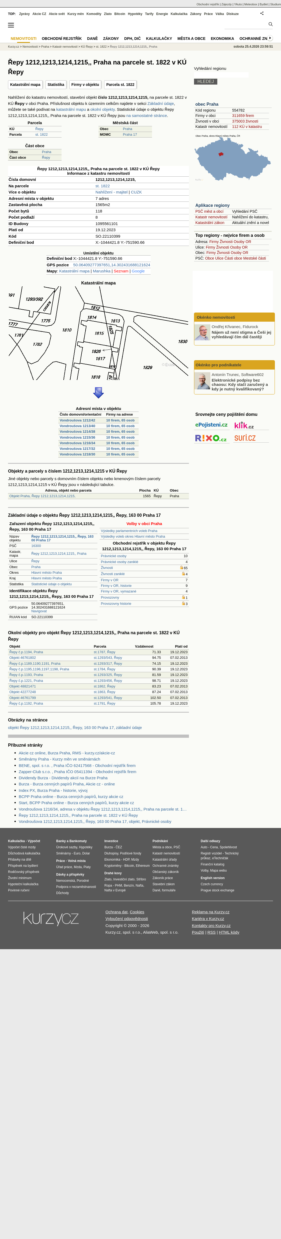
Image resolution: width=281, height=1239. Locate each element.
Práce (208, 14)
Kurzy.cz (13, 46)
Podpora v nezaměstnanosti (76, 887)
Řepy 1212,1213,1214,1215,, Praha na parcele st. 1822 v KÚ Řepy (78, 815)
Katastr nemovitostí (211, 217)
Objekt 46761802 (22, 658)
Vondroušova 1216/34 (77, 443)
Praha (127, 129)
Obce (209, 258)
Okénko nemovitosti (215, 317)
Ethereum (143, 866)
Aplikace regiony (212, 205)
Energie (162, 14)
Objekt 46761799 (22, 698)
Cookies (137, 912)
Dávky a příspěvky (70, 874)
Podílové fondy (130, 853)
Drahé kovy (113, 873)
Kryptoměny (112, 866)
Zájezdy (226, 4)
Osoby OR (242, 242)
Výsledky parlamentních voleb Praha (129, 531)
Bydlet (264, 4)
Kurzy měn (75, 14)
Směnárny (63, 853)
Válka (219, 14)
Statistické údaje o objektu (51, 584)
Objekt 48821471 (22, 686)
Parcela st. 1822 (120, 84)
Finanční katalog (212, 864)
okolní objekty (102, 109)
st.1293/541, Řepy (108, 698)
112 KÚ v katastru (247, 126)
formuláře (169, 890)
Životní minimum (20, 878)
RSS (211, 932)
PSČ (177, 847)
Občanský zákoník (166, 872)
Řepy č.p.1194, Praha (26, 652)
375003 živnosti (245, 121)
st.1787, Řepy (104, 652)
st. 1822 (41, 134)
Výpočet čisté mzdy (22, 847)
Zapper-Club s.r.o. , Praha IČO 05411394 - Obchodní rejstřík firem (77, 771)
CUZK (136, 192)
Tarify (149, 14)
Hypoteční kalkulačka (23, 884)
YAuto (238, 4)
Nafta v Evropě (115, 890)
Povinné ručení (18, 890)
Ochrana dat (116, 912)
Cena (214, 847)
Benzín (129, 885)
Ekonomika (222, 38)
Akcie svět (57, 14)
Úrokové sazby (66, 847)
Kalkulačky (159, 38)
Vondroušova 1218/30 (77, 454)
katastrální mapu (71, 109)
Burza (108, 847)
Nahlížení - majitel (112, 192)
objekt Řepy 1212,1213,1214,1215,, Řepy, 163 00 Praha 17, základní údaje (75, 727)
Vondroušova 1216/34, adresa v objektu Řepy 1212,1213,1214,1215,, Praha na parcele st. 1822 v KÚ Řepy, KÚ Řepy (104, 809)
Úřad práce (64, 867)
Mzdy (135, 859)
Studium (275, 4)
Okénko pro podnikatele (218, 365)
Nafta (139, 885)
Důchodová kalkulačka (24, 853)
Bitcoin (119, 14)
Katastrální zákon (209, 223)
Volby (204, 870)
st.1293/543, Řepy (108, 658)
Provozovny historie (116, 604)
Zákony (195, 14)
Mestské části (254, 258)
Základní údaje (160, 103)
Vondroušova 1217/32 (77, 449)
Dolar (86, 853)
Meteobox (250, 4)
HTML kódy (229, 932)
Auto (204, 847)
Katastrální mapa (25, 84)
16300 (36, 546)
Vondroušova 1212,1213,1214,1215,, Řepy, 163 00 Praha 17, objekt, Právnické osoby (95, 821)
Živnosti (107, 568)
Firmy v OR (110, 580)
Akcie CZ (39, 14)
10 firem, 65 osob (120, 420)
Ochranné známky (259, 38)
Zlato (108, 14)
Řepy (39, 129)
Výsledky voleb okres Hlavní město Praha (133, 536)
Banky (61, 841)
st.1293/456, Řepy (108, 681)
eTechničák (220, 858)
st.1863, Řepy (104, 692)
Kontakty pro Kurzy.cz (211, 925)
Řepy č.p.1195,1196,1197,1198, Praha (39, 669)
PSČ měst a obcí (209, 211)
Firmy (214, 242)
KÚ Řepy (87, 46)
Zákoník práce (163, 878)
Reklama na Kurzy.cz (211, 912)
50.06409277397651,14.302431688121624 (111, 265)
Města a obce (191, 38)
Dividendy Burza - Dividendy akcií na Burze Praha (63, 778)
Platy (87, 867)
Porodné (83, 881)
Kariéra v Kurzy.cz (208, 918)
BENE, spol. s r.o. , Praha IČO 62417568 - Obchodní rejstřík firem (77, 765)
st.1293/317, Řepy (108, 664)
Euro (77, 853)
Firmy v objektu (85, 84)
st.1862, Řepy (104, 686)
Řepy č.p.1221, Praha (26, 681)
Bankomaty (78, 841)
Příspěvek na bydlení (23, 866)
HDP (126, 859)
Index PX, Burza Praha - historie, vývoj (53, 790)
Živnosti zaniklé (113, 574)
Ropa (108, 885)
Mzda (78, 867)
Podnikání (160, 841)
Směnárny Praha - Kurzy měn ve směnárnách (59, 759)
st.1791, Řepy (104, 703)
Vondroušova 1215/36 (77, 437)
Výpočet (34, 841)
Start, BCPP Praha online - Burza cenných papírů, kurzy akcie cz (76, 802)
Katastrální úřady (165, 859)
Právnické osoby (113, 556)
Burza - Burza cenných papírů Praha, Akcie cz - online (67, 784)
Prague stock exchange (217, 890)
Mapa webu (218, 870)
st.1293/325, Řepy (108, 675)
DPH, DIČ (132, 38)
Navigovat (39, 611)
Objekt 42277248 (22, 692)
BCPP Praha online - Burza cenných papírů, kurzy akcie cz (71, 796)
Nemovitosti (30, 46)
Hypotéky (135, 14)
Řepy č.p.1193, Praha (26, 675)
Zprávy (24, 14)
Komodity (93, 14)
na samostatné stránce (146, 115)
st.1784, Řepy (104, 669)
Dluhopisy (111, 853)
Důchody (62, 893)
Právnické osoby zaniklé (119, 562)
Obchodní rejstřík (208, 4)
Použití (198, 932)
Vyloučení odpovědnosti (126, 918)
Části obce (233, 258)
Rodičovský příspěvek (23, 872)
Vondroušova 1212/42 (77, 420)
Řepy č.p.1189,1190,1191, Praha (34, 664)
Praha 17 (130, 134)
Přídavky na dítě (19, 859)
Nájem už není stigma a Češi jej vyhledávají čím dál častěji (241, 334)
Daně (92, 38)
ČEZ (119, 847)
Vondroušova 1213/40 (77, 426)
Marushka (102, 271)
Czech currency (212, 884)
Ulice (219, 258)
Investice (111, 841)
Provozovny (110, 597)
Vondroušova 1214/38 (77, 432)
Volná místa (76, 861)
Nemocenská (65, 881)
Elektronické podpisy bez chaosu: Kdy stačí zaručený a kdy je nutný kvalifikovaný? (240, 384)
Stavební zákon (164, 884)
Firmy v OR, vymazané (118, 591)
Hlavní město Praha (46, 573)
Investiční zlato (123, 879)
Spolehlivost (228, 847)
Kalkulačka (179, 14)
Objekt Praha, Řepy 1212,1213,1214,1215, (42, 496)
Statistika (56, 84)
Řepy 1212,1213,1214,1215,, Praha (58, 554)
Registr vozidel (211, 853)
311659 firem (243, 115)
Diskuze (233, 14)
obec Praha (206, 104)
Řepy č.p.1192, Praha (26, 703)
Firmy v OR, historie (116, 586)
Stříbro (141, 879)
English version (213, 878)
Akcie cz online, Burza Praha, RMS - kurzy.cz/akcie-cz (67, 753)
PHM (118, 885)
